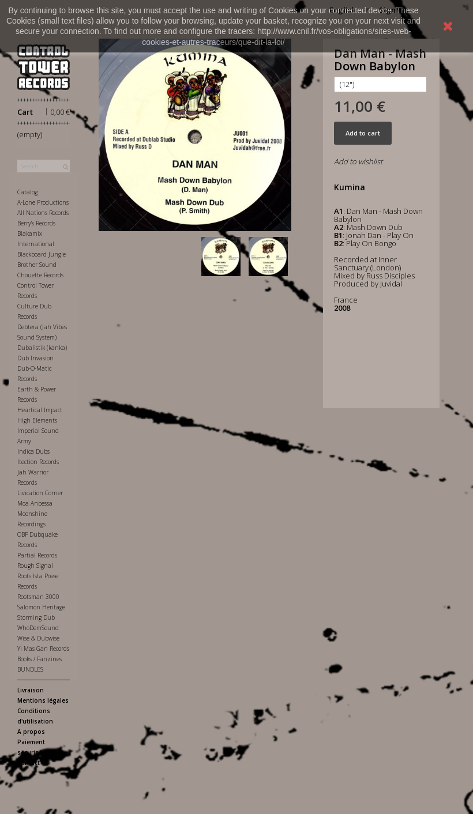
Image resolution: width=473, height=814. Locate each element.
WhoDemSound (38, 628)
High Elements (37, 420)
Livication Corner (40, 493)
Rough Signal (35, 565)
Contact (28, 763)
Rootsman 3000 (38, 597)
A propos (31, 732)
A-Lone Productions (43, 202)
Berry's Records (36, 223)
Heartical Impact (39, 410)
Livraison (30, 690)
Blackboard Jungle (41, 254)
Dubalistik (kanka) (42, 348)
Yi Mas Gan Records (43, 649)
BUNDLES (30, 669)
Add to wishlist (358, 161)
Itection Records (38, 462)
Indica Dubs (33, 451)
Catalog (27, 192)
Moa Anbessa (34, 503)
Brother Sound (37, 265)
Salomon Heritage (41, 607)
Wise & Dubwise (38, 638)
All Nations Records (43, 213)
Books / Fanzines (39, 659)
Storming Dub (36, 617)
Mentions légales (43, 700)
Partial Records (37, 555)
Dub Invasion (35, 358)
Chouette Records (40, 275)
